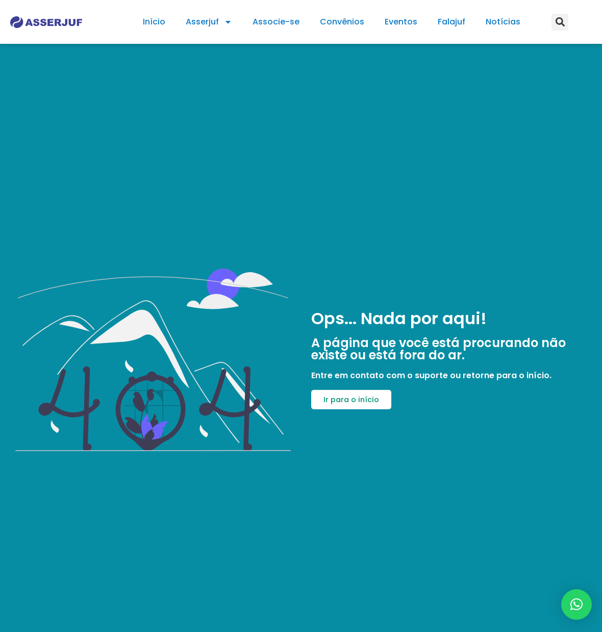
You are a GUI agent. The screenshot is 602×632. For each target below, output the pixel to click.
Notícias (503, 22)
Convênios (342, 22)
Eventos (401, 22)
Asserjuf (209, 22)
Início (154, 22)
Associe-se (276, 22)
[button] (559, 22)
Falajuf (451, 22)
